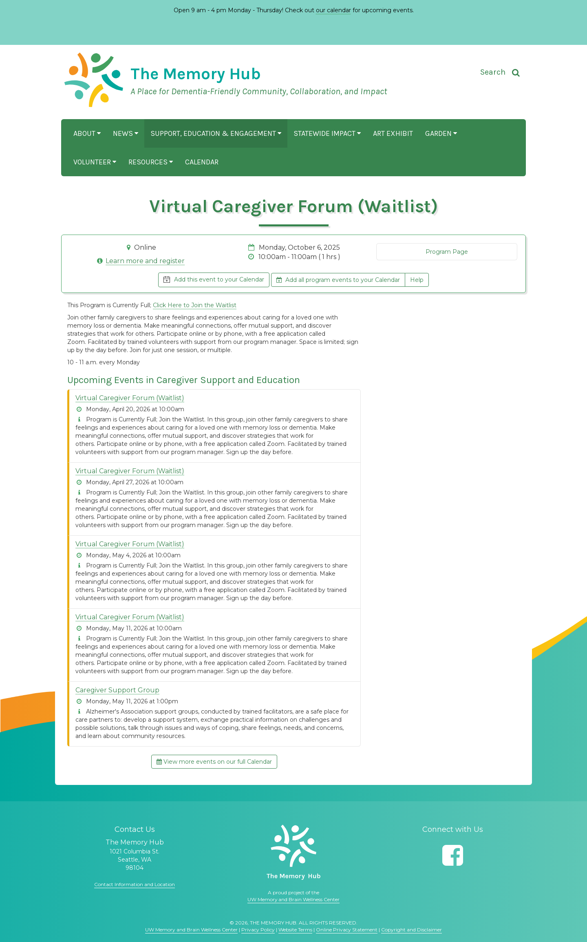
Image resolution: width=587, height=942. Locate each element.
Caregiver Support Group (117, 690)
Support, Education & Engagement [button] (215, 133)
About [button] (87, 133)
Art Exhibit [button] (393, 133)
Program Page (447, 251)
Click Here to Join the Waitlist (194, 305)
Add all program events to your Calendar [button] (338, 280)
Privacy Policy (258, 929)
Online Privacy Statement (346, 929)
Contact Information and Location (134, 884)
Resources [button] (150, 161)
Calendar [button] (201, 161)
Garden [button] (441, 133)
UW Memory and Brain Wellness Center (293, 899)
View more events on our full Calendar (214, 761)
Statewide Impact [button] (327, 133)
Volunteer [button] (94, 161)
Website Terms (295, 929)
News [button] (125, 133)
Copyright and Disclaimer (411, 929)
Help (417, 280)
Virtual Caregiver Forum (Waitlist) (129, 398)
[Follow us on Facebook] (452, 855)
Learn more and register (145, 261)
